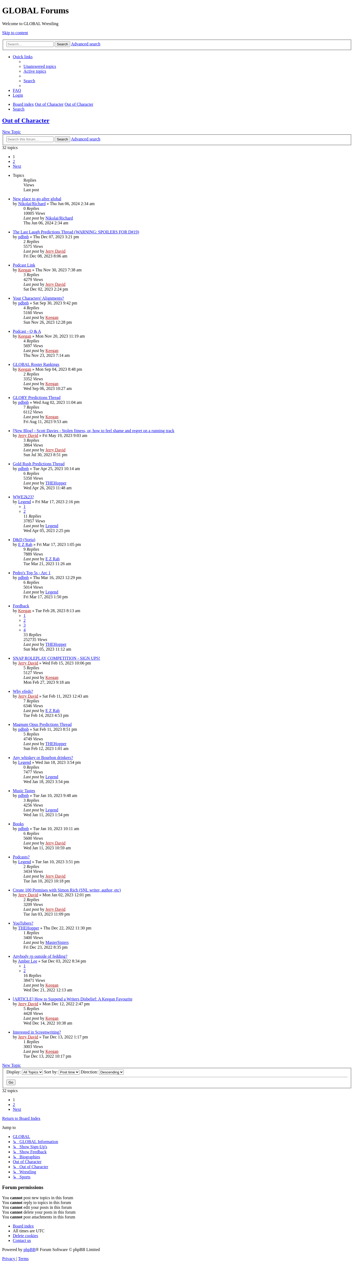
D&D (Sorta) (24, 539)
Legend (24, 501)
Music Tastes (24, 790)
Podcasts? (21, 857)
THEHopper (55, 483)
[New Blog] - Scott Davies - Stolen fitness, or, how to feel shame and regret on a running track (93, 430)
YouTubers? (23, 923)
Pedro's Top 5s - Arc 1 (31, 572)
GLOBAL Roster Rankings (36, 364)
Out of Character (25, 120)
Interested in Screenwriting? (37, 1032)
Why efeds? (23, 691)
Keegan (24, 270)
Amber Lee (27, 961)
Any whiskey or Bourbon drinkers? (43, 757)
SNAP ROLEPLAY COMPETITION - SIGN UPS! (56, 658)
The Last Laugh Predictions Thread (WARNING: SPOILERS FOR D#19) (76, 232)
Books (18, 824)
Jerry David (55, 251)
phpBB (29, 1249)
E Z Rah (25, 544)
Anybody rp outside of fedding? (40, 956)
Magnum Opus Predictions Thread (42, 724)
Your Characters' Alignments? (38, 298)
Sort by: (61, 1072)
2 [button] (14, 161)
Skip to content (15, 32)
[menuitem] (39, 66)
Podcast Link (24, 265)
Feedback (21, 606)
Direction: (102, 1072)
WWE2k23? (23, 497)
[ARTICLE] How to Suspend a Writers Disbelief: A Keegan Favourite (72, 999)
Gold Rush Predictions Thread (39, 464)
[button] (17, 166)
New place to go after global (37, 199)
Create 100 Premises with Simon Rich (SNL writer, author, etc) (67, 890)
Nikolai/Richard (32, 203)
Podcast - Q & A (27, 331)
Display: (24, 1072)
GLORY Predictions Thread (37, 397)
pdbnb (23, 236)
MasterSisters (57, 942)
